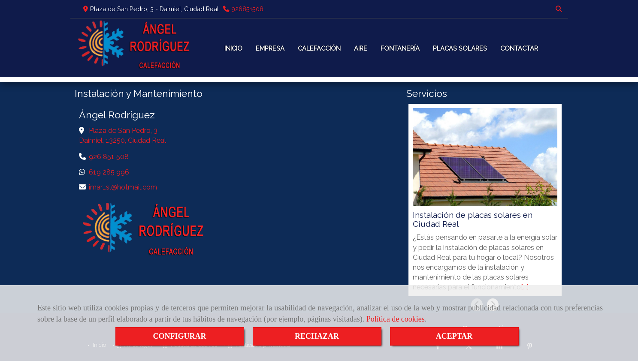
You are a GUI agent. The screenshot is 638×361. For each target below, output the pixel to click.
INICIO (233, 48)
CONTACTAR (519, 48)
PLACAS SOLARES (460, 48)
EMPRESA (270, 48)
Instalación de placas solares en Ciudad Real (472, 220)
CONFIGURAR (179, 336)
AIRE (360, 48)
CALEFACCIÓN (319, 48)
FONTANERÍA (400, 48)
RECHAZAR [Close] (317, 336)
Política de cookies (395, 319)
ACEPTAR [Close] (454, 336)
